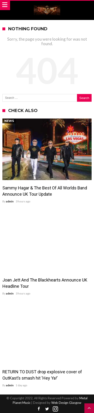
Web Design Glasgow (66, 403)
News (9, 121)
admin (10, 201)
